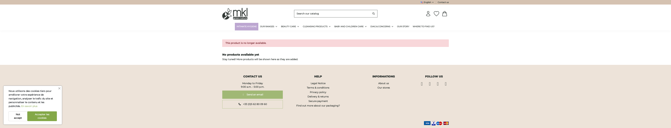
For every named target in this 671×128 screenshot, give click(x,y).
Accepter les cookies (42, 116)
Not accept (18, 116)
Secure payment (318, 101)
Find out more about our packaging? (318, 105)
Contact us (443, 2)
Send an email (252, 94)
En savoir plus (29, 106)
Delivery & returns (318, 96)
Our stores (383, 87)
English (427, 2)
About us (383, 83)
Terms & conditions (318, 87)
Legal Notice (318, 83)
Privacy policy (318, 92)
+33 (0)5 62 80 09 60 (252, 104)
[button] (382, 26)
